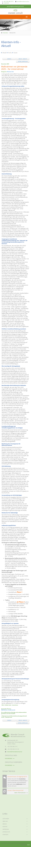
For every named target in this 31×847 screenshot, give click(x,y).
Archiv (10, 52)
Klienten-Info (10, 71)
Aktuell (4, 52)
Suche (15, 52)
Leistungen (6, 818)
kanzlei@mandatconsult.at (23, 1)
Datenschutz (6, 832)
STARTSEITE (6, 3)
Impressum (6, 829)
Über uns (5, 821)
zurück (9, 59)
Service (5, 824)
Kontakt (5, 826)
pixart (28, 844)
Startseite (5, 32)
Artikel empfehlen (23, 61)
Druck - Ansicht (23, 59)
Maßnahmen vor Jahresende (8, 710)
